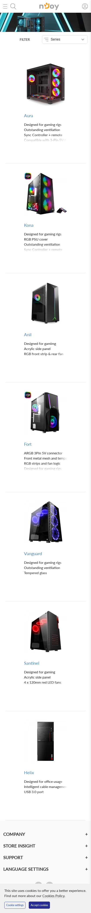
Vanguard (33, 553)
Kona (29, 225)
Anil (28, 334)
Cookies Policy (53, 896)
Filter (25, 39)
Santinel (31, 663)
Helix (29, 772)
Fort (28, 444)
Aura (28, 115)
